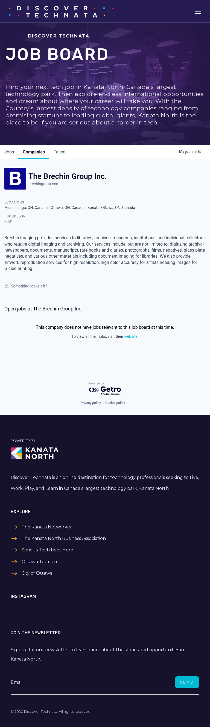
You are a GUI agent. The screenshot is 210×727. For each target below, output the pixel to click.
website (130, 336)
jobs (9, 152)
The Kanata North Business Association (64, 538)
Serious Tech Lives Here (47, 549)
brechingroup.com (43, 184)
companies (34, 152)
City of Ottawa (37, 573)
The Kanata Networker (47, 527)
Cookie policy (115, 403)
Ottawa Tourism (39, 561)
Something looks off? (25, 286)
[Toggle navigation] (198, 11)
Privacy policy (91, 403)
